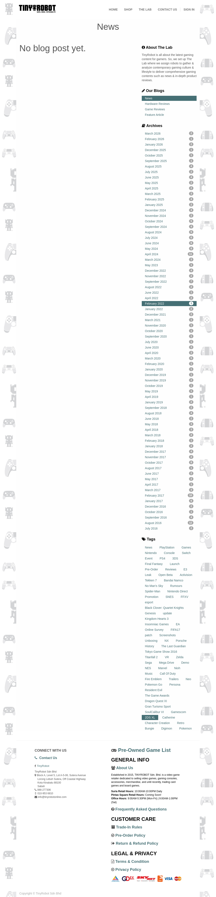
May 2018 (169, 424)
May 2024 (169, 248)
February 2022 (169, 303)
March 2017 (169, 490)
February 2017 (169, 495)
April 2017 (169, 484)
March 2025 (169, 194)
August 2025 (169, 166)
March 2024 (169, 259)
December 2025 (169, 150)
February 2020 (169, 364)
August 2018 (169, 413)
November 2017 (169, 457)
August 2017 (169, 468)
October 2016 (169, 512)
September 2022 (169, 281)
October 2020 (169, 331)
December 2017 (169, 451)
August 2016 (169, 523)
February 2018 (169, 440)
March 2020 (169, 358)
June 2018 (169, 418)
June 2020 (169, 347)
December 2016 (169, 506)
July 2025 (169, 172)
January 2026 (169, 144)
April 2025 (169, 188)
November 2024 (169, 215)
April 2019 (169, 397)
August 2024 (169, 232)
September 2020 (169, 336)
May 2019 (169, 391)
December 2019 (169, 375)
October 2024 (169, 221)
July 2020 (169, 342)
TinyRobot (43, 765)
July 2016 (169, 528)
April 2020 (169, 353)
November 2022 (169, 276)
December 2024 (169, 210)
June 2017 (169, 473)
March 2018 (169, 435)
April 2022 (169, 298)
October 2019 (169, 386)
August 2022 (169, 287)
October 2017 (169, 462)
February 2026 (169, 139)
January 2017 (169, 501)
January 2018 (169, 446)
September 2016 (169, 517)
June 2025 (169, 177)
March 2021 (169, 320)
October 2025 (169, 155)
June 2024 (169, 243)
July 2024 (169, 237)
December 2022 (169, 270)
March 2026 (169, 133)
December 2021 (169, 314)
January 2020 (169, 369)
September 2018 (169, 407)
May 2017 (169, 479)
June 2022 (169, 292)
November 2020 (169, 325)
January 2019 (169, 402)
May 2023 (169, 265)
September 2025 (169, 161)
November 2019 (169, 380)
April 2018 (169, 429)
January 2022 (169, 309)
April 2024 (169, 254)
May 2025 (169, 183)
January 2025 (169, 205)
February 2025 (169, 199)
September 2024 (169, 226)
